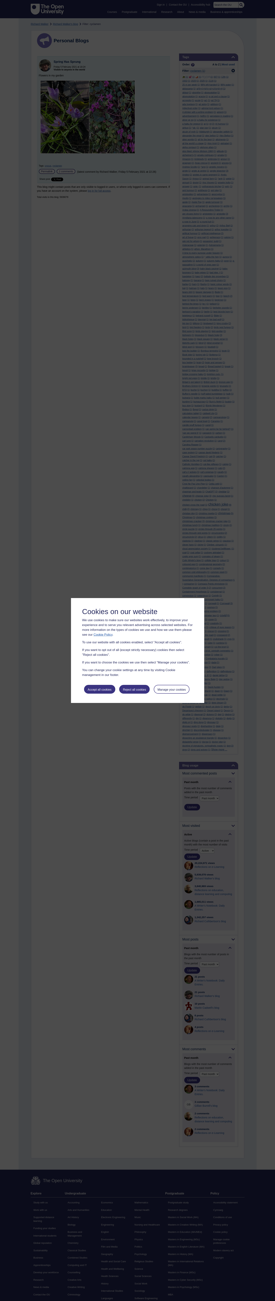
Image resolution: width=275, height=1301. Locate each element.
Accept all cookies (99, 689)
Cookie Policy (103, 634)
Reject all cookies (134, 689)
